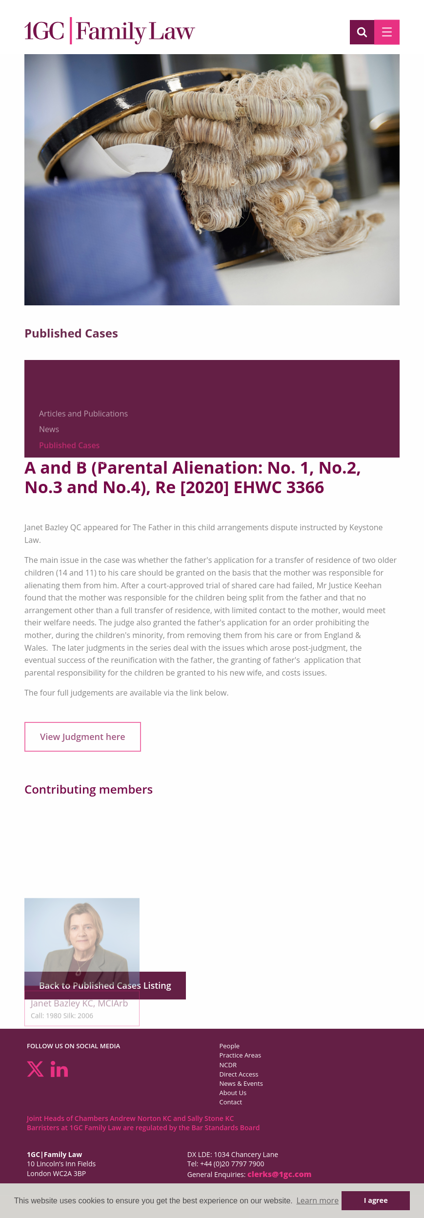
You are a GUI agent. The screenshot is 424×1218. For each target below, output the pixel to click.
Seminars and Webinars (82, 484)
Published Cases (69, 468)
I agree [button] (376, 1200)
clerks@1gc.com (279, 1174)
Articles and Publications (83, 436)
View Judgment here (82, 736)
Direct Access (239, 1074)
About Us (233, 1092)
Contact (231, 1102)
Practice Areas (241, 1055)
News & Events (241, 1083)
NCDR (228, 1064)
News (49, 452)
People (230, 1045)
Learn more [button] (317, 1200)
